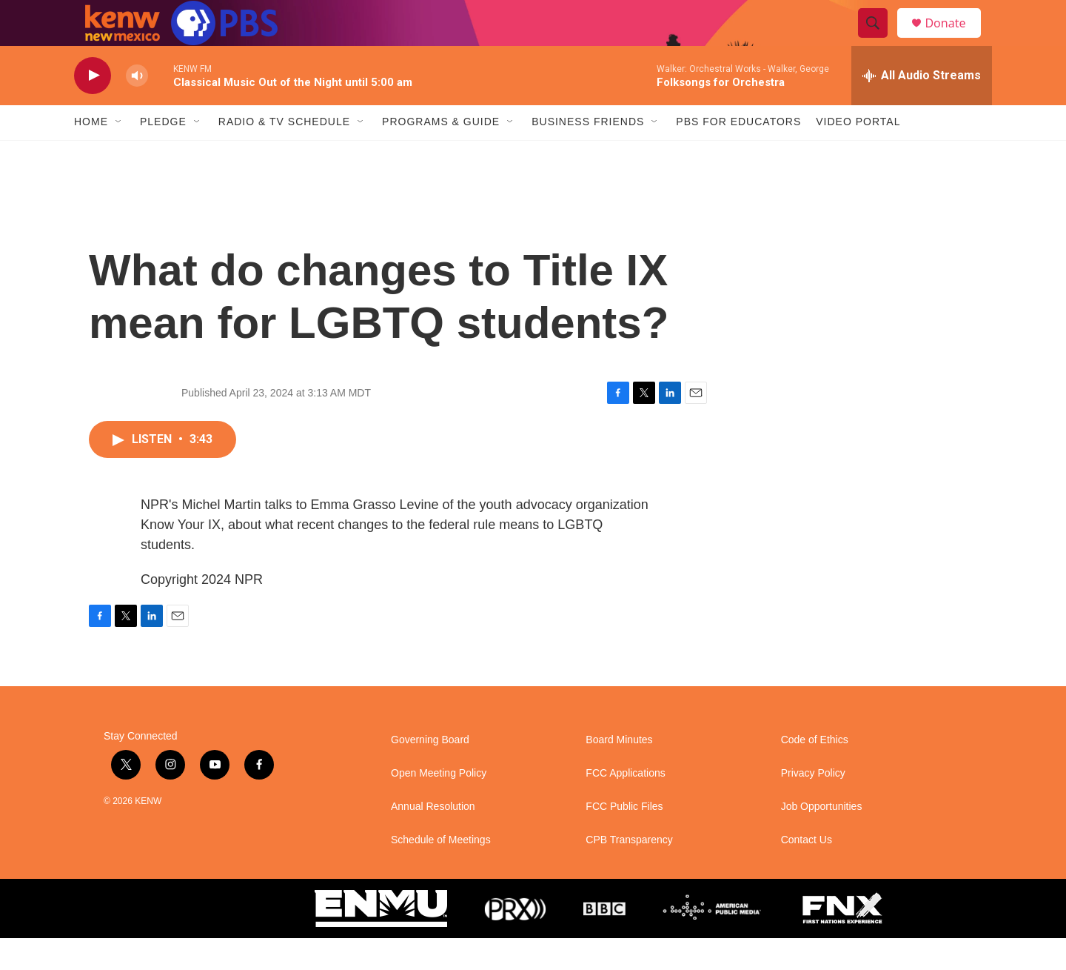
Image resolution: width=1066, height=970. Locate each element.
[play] (92, 107)
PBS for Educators (738, 154)
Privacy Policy (813, 805)
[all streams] (921, 107)
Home (91, 154)
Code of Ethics (814, 771)
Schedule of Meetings (441, 871)
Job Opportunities (821, 838)
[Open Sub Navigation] (119, 154)
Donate (954, 39)
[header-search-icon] (879, 39)
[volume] (137, 107)
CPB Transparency (629, 871)
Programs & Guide (441, 154)
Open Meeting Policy (438, 805)
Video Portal (858, 154)
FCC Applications (625, 805)
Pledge (163, 154)
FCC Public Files (624, 838)
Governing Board (430, 771)
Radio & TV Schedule (284, 154)
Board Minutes (619, 771)
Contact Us (806, 871)
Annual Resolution (433, 838)
